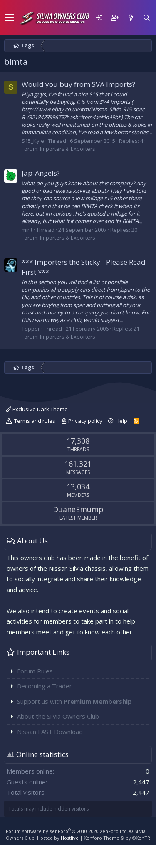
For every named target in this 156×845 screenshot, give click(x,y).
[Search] (146, 17)
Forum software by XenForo (67, 831)
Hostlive (70, 838)
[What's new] (131, 17)
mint (27, 229)
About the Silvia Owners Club (58, 716)
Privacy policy (85, 421)
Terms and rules (34, 421)
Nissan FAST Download (50, 731)
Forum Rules (35, 671)
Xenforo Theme (117, 838)
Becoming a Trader (44, 686)
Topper (31, 328)
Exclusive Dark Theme (37, 409)
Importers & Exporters (67, 148)
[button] (9, 17)
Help (121, 421)
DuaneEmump (78, 509)
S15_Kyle (33, 141)
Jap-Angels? (41, 173)
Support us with (74, 701)
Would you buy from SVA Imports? (78, 84)
